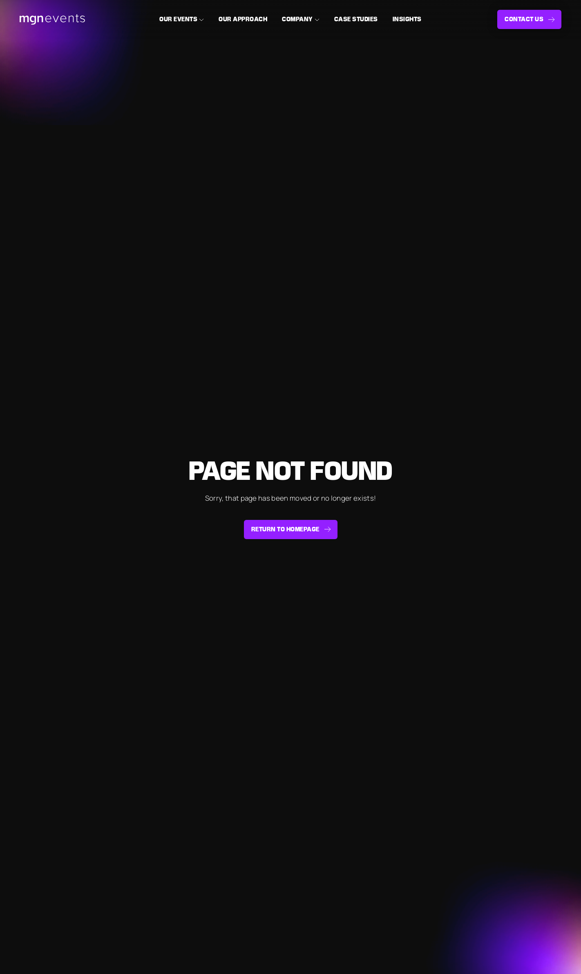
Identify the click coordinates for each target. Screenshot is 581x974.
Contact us (524, 19)
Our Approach (243, 19)
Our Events (178, 19)
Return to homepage (285, 529)
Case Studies (356, 19)
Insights (407, 19)
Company (297, 19)
